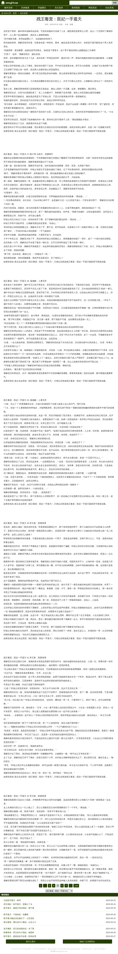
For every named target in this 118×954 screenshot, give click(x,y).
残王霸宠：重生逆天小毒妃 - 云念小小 (20, 922)
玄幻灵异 (59, 7)
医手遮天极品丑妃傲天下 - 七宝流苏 (19, 918)
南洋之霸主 (31, 941)
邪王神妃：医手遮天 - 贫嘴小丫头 (18, 904)
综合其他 (109, 7)
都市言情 (8, 7)
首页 (15, 13)
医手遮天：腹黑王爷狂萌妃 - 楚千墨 (19, 908)
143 (76, 885)
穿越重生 (42, 7)
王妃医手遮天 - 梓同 (12, 900)
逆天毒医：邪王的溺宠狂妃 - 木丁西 (19, 929)
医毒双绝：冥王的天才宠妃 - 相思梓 (19, 932)
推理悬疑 (76, 7)
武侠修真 (25, 7)
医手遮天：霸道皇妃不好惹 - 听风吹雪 (20, 936)
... (45, 885)
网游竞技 (92, 7)
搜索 (115, 3)
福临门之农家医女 (87, 941)
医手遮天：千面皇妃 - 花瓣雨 (16, 914)
